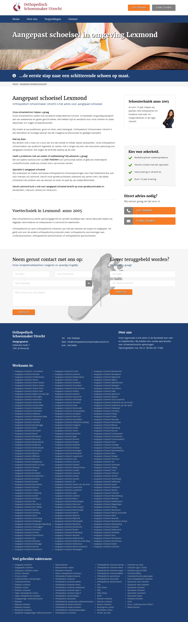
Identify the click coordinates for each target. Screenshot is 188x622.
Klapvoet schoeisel (22, 604)
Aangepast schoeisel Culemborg (28, 493)
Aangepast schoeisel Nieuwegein (68, 549)
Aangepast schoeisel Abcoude (27, 374)
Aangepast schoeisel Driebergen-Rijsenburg (33, 524)
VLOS (129, 601)
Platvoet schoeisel (104, 598)
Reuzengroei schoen (105, 607)
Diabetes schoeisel (22, 584)
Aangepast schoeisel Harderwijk (68, 399)
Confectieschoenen (22, 582)
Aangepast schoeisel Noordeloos (107, 388)
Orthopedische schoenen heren (110, 567)
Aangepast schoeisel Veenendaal (107, 479)
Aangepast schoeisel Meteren (67, 515)
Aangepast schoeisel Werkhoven (107, 510)
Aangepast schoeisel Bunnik (26, 481)
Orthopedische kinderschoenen (68, 607)
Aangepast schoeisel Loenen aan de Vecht (72, 484)
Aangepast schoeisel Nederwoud (68, 544)
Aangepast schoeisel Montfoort (68, 524)
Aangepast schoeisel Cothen (26, 490)
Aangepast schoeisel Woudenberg (108, 524)
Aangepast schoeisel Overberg (106, 411)
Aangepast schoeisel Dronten (27, 532)
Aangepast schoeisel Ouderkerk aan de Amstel (113, 402)
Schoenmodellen (134, 573)
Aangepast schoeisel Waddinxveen (108, 501)
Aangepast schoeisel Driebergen (28, 521)
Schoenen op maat (135, 565)
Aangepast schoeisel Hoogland (67, 425)
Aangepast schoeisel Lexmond (67, 473)
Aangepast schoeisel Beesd (26, 433)
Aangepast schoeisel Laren (66, 459)
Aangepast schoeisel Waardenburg (108, 496)
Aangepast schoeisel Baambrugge (29, 425)
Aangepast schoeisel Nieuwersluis (108, 371)
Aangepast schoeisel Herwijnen (68, 414)
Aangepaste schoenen (24, 567)
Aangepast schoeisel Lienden (67, 476)
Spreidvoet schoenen (136, 590)
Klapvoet (18, 601)
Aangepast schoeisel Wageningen (108, 504)
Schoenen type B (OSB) (137, 570)
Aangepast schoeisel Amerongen (28, 397)
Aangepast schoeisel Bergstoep (28, 445)
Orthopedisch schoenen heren (67, 584)
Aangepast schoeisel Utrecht (106, 476)
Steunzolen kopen (134, 596)
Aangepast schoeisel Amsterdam (28, 411)
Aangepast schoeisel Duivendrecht (29, 535)
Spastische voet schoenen (138, 584)
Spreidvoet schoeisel (136, 587)
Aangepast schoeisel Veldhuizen (107, 481)
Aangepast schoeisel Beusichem (28, 450)
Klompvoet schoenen (23, 610)
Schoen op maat (104, 613)
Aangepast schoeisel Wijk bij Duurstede (110, 513)
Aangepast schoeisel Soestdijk (106, 445)
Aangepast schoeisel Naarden (67, 535)
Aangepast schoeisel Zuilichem (106, 546)
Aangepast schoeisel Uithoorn (106, 473)
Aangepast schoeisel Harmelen (68, 402)
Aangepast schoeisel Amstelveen (28, 408)
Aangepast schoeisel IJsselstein (67, 433)
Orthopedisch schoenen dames (68, 582)
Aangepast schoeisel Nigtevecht (107, 377)
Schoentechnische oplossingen (140, 576)
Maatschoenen (61, 565)
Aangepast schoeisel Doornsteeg (28, 518)
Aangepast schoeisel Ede (25, 538)
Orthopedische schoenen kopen (110, 570)
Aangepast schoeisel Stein (104, 453)
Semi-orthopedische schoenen (139, 579)
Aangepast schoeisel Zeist (104, 535)
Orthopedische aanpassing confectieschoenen (74, 601)
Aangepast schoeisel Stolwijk (106, 456)
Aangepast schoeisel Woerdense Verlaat (110, 521)
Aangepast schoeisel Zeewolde (106, 532)
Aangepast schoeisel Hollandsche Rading (72, 422)
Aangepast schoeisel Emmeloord (28, 549)
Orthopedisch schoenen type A (68, 590)
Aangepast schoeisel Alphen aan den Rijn (32, 394)
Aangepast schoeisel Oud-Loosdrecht (109, 399)
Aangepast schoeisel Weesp (105, 507)
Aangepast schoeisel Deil (25, 501)
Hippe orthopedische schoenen (27, 596)
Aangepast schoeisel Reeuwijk (106, 419)
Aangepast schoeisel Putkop (105, 414)
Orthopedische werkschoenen (109, 582)
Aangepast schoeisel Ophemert (107, 394)
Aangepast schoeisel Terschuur (107, 459)
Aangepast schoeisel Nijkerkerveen (108, 382)
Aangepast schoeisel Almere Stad (29, 391)
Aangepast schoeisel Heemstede (68, 408)
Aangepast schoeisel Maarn (66, 498)
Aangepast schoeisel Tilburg (105, 467)
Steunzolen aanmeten (136, 593)
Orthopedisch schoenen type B (68, 593)
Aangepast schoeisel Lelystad (67, 465)
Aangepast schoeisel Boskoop (27, 467)
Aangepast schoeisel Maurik (66, 513)
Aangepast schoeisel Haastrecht (68, 397)
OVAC (99, 596)
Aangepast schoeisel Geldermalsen (69, 377)
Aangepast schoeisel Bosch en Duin (29, 465)
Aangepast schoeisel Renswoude (107, 422)
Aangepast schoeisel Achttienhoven (29, 377)
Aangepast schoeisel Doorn (26, 515)
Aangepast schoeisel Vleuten (106, 490)
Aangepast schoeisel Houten (66, 428)
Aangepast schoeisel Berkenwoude (29, 448)
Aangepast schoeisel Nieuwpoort (107, 374)
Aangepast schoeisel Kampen (67, 442)
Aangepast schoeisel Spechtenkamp (109, 450)
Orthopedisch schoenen (65, 579)
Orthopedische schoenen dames (110, 565)
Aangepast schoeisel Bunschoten (28, 484)
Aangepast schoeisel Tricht (105, 470)
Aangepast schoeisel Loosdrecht (68, 490)
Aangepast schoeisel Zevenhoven (107, 538)
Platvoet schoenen (104, 601)
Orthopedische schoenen (65, 613)
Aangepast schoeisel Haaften (67, 391)
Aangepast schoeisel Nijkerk (105, 380)
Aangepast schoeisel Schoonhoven (108, 436)
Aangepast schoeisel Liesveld (67, 479)
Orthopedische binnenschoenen (68, 604)
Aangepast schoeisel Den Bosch (28, 504)
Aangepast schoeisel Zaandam (106, 527)
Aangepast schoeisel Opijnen (106, 397)
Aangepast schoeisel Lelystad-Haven (70, 467)
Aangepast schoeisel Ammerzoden (29, 405)
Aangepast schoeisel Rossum (106, 430)
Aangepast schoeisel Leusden (67, 470)
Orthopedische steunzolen (108, 579)
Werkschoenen (133, 607)
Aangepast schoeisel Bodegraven (28, 462)
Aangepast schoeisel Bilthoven (27, 456)
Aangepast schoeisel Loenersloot (68, 487)
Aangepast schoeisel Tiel (104, 462)
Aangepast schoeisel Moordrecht (68, 527)
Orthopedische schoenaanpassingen (70, 610)
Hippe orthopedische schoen (26, 593)
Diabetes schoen (21, 587)
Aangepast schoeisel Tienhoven (107, 465)
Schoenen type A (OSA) (137, 567)
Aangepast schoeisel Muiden (67, 530)
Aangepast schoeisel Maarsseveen (69, 507)
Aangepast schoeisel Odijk (104, 391)
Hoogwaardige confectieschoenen (29, 598)
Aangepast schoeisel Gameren (67, 374)
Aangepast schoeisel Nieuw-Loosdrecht (71, 546)
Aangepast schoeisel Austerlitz (27, 422)
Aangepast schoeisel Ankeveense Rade (31, 416)
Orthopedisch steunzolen (65, 598)
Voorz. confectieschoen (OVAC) (140, 604)
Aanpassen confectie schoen (26, 570)
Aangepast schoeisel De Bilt (26, 496)
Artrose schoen (21, 576)
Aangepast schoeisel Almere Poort (29, 388)
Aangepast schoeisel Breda (26, 470)
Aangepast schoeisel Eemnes (27, 546)
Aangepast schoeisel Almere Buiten (29, 382)
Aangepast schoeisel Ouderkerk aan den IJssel (113, 405)
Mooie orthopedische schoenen (68, 573)
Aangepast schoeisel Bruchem (27, 479)
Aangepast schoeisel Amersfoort (28, 399)
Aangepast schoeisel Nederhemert (69, 538)
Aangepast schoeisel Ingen (66, 436)
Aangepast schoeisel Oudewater (107, 408)
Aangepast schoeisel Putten (105, 416)
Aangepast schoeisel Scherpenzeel (108, 433)
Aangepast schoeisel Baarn (26, 428)
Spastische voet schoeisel (138, 582)
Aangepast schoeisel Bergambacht (29, 442)
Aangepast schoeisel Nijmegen (106, 385)
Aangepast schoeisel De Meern (28, 498)
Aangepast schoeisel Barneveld (28, 430)
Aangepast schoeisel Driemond (28, 530)
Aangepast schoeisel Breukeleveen (29, 476)
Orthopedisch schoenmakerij (67, 596)
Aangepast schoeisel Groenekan (68, 385)
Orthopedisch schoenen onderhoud (69, 587)
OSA (99, 584)
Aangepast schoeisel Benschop (27, 439)
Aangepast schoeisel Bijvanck (27, 453)
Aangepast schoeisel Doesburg (27, 513)
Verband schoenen (135, 598)
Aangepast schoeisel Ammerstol (28, 402)
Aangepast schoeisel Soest (105, 442)
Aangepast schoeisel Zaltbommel (107, 530)
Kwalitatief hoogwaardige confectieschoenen (33, 613)
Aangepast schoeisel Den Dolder (28, 507)
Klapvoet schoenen (22, 607)
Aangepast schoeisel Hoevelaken (68, 419)
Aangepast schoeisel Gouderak (67, 382)
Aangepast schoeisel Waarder (106, 498)
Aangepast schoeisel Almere (26, 380)
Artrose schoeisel (22, 573)
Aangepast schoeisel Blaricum (27, 459)
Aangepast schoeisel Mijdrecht (67, 518)
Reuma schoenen (104, 604)
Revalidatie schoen (105, 610)
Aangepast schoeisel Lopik (66, 493)
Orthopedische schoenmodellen (110, 573)
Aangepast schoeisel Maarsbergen (69, 501)
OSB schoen (102, 593)
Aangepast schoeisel (23, 565)
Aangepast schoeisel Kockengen (68, 450)
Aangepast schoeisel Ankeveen (27, 414)
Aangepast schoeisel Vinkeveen (107, 487)
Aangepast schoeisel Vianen (105, 484)
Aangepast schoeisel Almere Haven (29, 385)
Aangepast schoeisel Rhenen (106, 425)
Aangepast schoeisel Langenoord (68, 456)
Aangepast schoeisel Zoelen (105, 544)
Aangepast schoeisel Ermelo (66, 371)
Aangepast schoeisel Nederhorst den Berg (72, 541)
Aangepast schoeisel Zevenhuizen (108, 541)
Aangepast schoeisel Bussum (27, 487)
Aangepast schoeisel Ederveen (27, 541)
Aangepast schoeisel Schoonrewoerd (109, 439)
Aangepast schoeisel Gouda (66, 380)
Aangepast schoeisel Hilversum (68, 416)
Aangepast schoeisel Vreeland (106, 493)
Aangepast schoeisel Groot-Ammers (70, 388)
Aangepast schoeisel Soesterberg (107, 448)
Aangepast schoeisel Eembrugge (28, 544)
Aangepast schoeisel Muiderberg (68, 532)
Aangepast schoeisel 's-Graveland (29, 371)
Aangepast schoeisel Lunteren (67, 496)
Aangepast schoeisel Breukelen (28, 473)
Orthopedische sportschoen (108, 576)
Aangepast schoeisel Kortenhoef (68, 453)
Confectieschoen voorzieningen (28, 579)
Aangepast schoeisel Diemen (27, 510)
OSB (99, 590)
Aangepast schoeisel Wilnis (105, 515)
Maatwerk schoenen (63, 570)
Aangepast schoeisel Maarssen (68, 504)
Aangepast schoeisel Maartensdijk (69, 510)
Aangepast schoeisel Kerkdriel (67, 445)
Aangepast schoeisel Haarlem (67, 394)
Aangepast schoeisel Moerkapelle (69, 521)
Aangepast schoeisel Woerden (106, 518)
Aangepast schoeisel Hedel (66, 405)
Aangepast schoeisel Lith (65, 481)
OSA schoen (102, 587)
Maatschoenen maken (64, 567)
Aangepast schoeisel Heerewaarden (70, 411)
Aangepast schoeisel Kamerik (67, 439)
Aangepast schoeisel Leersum (67, 462)
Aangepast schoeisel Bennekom (28, 436)
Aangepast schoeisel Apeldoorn (28, 419)
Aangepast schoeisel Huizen (66, 430)
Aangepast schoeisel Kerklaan (67, 448)
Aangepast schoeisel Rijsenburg (107, 428)
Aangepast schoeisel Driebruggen (29, 527)
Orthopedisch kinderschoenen (67, 576)
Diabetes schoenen (23, 590)
